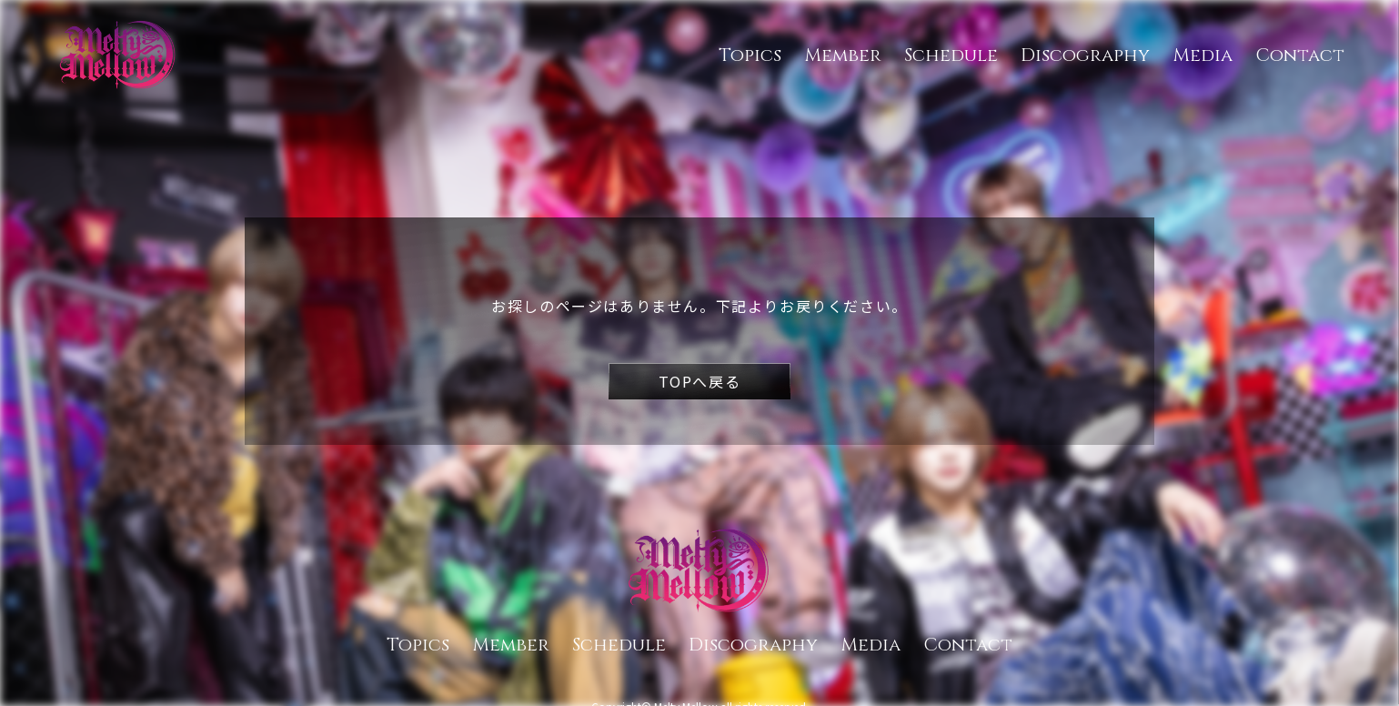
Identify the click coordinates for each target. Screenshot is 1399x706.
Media (1203, 55)
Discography (1085, 55)
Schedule (951, 55)
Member (842, 55)
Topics (750, 55)
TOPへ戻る (700, 381)
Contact (1299, 55)
